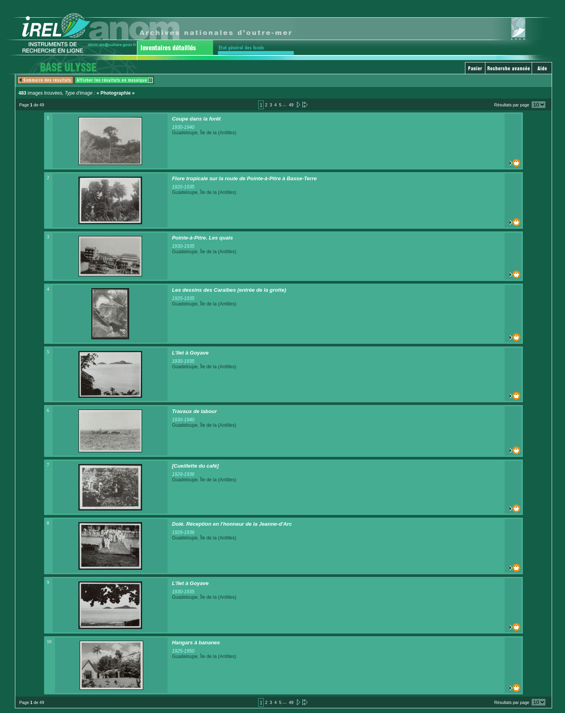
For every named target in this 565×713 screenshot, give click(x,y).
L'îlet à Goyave (190, 353)
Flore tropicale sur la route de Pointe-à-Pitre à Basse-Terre (244, 178)
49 (291, 104)
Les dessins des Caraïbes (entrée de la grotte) (229, 290)
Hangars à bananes (196, 642)
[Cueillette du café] (195, 466)
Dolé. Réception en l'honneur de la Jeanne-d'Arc (232, 524)
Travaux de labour (194, 411)
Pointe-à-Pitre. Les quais (202, 238)
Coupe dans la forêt (196, 119)
